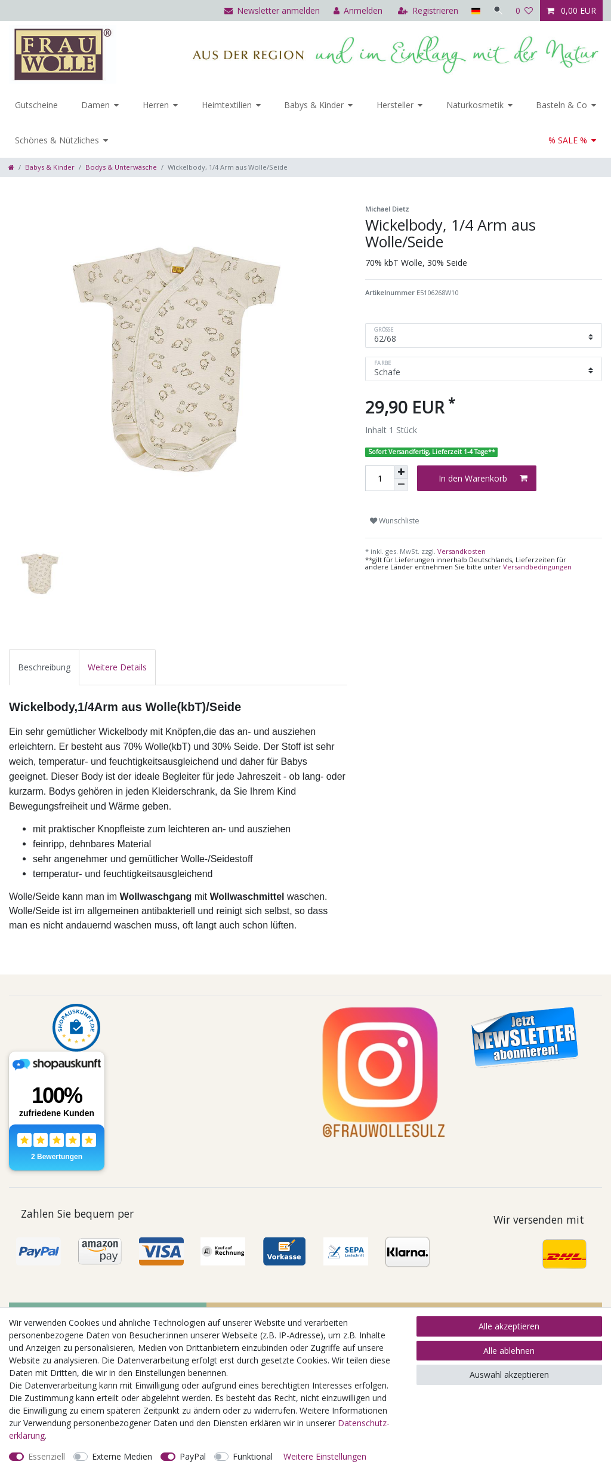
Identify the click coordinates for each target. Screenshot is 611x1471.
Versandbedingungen (537, 566)
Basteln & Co (561, 105)
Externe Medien (122, 1456)
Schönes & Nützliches (57, 140)
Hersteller (395, 105)
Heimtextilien (227, 105)
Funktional (253, 1456)
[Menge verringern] (401, 485)
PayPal (193, 1456)
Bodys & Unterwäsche (121, 167)
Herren (156, 105)
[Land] (473, 10)
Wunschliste (394, 521)
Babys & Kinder (314, 105)
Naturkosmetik (475, 105)
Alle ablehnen (509, 1350)
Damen (95, 105)
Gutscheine (36, 105)
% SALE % (567, 140)
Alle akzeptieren (509, 1326)
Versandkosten (461, 551)
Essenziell (46, 1456)
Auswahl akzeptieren (509, 1374)
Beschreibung (44, 667)
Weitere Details (117, 667)
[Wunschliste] (524, 10)
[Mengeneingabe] (379, 478)
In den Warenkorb (483, 478)
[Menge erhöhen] (401, 472)
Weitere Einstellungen (324, 1456)
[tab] (44, 667)
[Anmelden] (356, 10)
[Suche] (497, 10)
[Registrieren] (426, 10)
